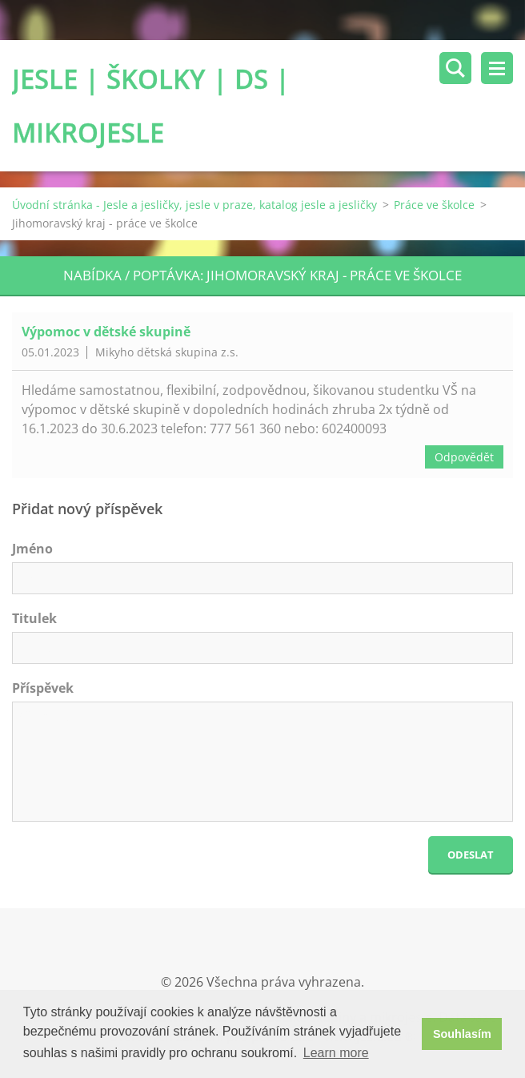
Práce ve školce (434, 204)
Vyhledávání (455, 68)
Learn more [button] (336, 1053)
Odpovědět (464, 457)
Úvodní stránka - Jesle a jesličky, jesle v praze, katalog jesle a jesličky (194, 204)
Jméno (32, 548)
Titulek (34, 618)
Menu (497, 68)
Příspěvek (43, 688)
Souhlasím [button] (462, 1034)
